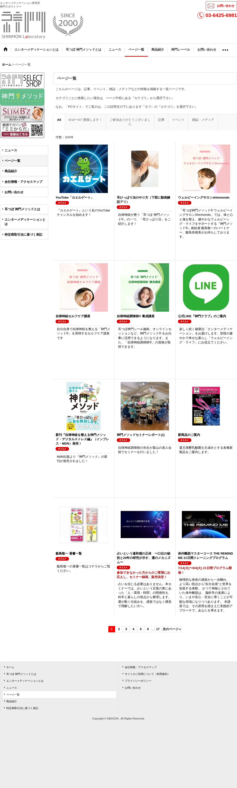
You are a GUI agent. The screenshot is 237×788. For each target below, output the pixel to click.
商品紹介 (11, 171)
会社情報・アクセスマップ (23, 182)
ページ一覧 (12, 160)
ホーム (10, 667)
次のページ (172, 629)
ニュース (11, 150)
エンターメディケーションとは (25, 222)
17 (158, 629)
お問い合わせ (225, 6)
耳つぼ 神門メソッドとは (22, 209)
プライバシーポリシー (138, 680)
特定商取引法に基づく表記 (23, 234)
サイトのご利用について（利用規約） (147, 673)
